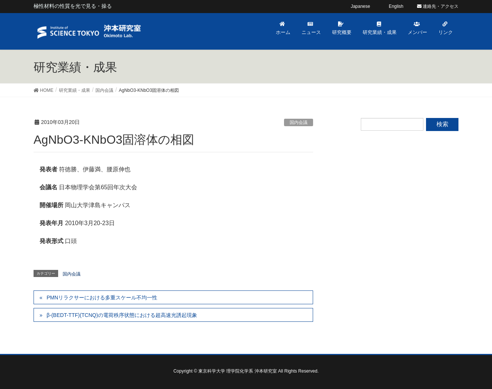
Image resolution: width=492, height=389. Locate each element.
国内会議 (299, 122)
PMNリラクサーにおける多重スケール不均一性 (102, 298)
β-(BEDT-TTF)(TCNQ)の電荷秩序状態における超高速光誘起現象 (122, 315)
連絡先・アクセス (437, 6)
